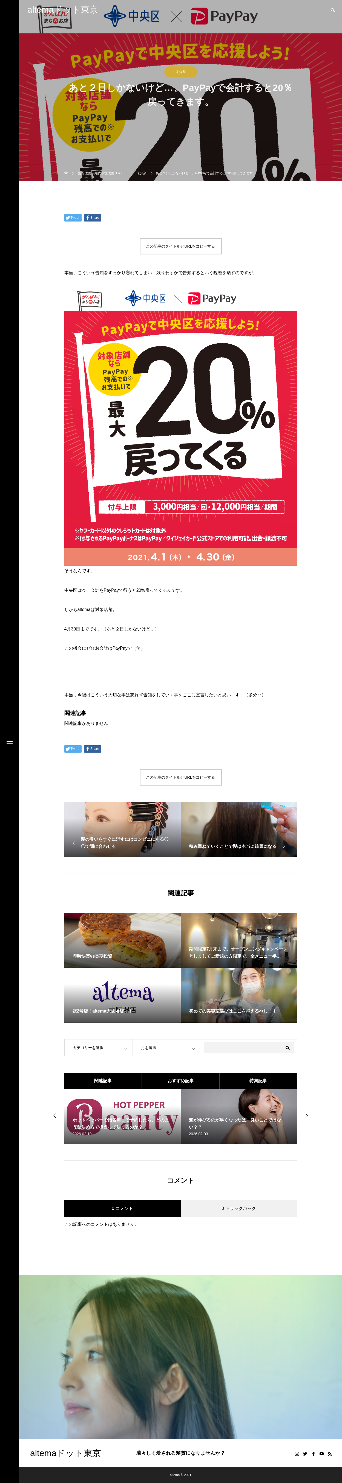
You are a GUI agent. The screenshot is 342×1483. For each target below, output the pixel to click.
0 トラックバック (239, 1208)
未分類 (181, 72)
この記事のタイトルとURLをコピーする (180, 246)
